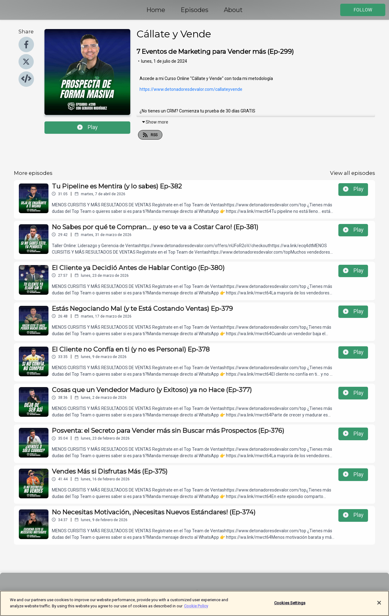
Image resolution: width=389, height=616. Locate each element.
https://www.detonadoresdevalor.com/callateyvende (191, 89)
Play (87, 127)
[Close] (379, 607)
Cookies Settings (289, 607)
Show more (154, 122)
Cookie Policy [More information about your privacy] (196, 610)
